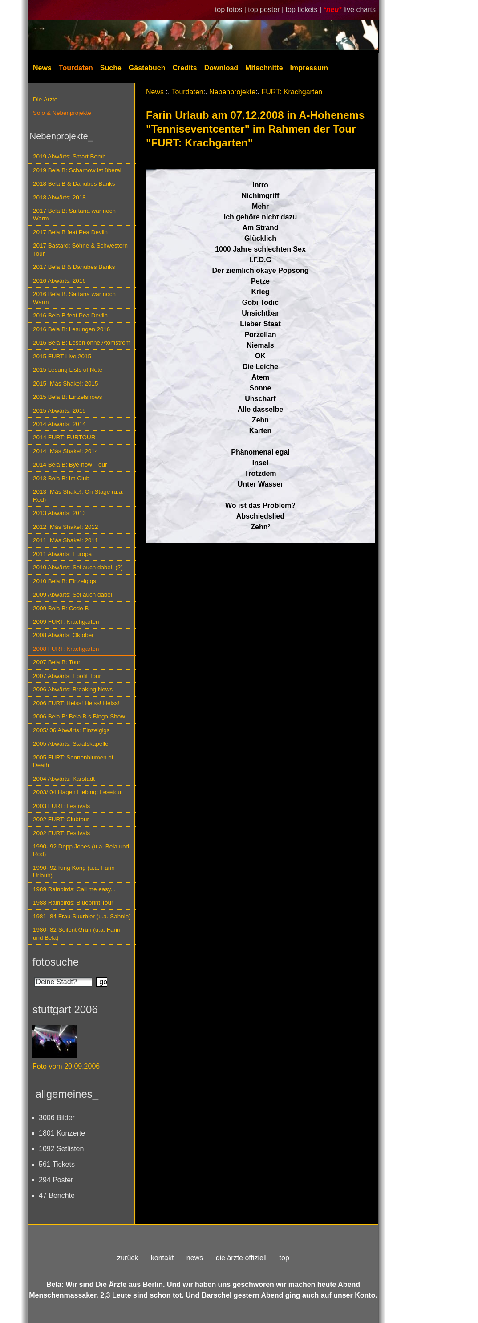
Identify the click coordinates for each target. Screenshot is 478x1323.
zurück (127, 1258)
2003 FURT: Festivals (61, 806)
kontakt (162, 1258)
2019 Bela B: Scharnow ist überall (78, 170)
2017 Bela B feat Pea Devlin (70, 232)
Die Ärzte (45, 99)
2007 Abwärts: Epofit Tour (67, 676)
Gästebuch (147, 68)
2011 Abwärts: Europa (62, 554)
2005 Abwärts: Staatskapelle (71, 743)
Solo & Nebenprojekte (62, 113)
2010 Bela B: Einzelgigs (64, 581)
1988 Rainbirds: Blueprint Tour (73, 902)
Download (221, 68)
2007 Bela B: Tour (57, 662)
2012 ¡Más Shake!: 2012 (65, 527)
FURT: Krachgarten (291, 92)
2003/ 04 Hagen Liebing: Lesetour (78, 792)
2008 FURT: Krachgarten (66, 648)
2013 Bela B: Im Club (61, 478)
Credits (185, 68)
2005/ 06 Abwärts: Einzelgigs (71, 730)
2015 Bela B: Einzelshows (67, 397)
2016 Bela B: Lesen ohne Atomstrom (81, 342)
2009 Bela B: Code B (61, 608)
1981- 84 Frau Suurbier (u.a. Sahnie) (82, 916)
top (284, 1258)
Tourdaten (76, 68)
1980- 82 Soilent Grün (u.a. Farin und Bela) (76, 933)
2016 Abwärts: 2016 (59, 280)
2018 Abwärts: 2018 (59, 197)
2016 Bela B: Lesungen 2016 (71, 329)
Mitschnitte (264, 68)
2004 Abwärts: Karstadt (64, 778)
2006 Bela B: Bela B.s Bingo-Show (79, 716)
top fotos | (231, 9)
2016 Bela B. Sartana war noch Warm (74, 298)
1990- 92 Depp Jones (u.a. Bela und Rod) (81, 850)
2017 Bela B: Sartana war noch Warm (74, 214)
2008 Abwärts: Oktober (63, 635)
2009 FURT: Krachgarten (66, 621)
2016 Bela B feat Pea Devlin (70, 315)
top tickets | (305, 9)
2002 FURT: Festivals (61, 833)
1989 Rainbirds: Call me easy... (74, 889)
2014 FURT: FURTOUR (64, 437)
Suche (111, 68)
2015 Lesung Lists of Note (67, 369)
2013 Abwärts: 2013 (59, 513)
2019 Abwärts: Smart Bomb (69, 156)
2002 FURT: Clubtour (61, 819)
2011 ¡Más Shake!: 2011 (65, 540)
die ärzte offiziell (241, 1258)
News (42, 68)
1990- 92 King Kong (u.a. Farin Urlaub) (74, 871)
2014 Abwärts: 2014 (59, 424)
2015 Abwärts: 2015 (59, 410)
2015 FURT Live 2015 (62, 356)
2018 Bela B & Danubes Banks (74, 183)
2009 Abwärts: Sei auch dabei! (73, 594)
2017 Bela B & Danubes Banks (74, 267)
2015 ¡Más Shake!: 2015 (65, 383)
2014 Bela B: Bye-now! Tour (70, 464)
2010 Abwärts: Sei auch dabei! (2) (78, 567)
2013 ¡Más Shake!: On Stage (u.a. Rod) (78, 495)
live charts (360, 9)
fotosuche (55, 962)
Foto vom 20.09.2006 (66, 1066)
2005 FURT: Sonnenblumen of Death (73, 761)
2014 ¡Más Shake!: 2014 (65, 451)
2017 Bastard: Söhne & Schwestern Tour (80, 249)
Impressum (309, 68)
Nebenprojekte (232, 92)
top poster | (266, 9)
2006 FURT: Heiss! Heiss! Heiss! (76, 703)
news (194, 1258)
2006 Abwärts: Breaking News (73, 689)
